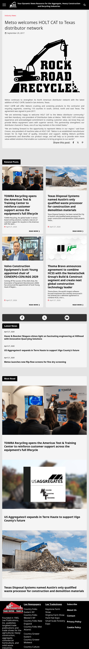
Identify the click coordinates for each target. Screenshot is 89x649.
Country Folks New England (33, 622)
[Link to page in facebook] (73, 142)
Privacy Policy (74, 621)
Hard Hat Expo (52, 617)
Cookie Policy (74, 627)
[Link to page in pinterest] (82, 142)
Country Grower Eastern (32, 635)
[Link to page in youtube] (67, 317)
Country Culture (31, 646)
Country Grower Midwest (32, 641)
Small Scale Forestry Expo (55, 622)
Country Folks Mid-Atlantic (33, 628)
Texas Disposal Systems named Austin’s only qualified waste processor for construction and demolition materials (65, 203)
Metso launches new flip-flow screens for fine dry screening (35, 361)
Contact (71, 616)
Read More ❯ (34, 231)
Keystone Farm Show (52, 610)
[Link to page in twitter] (78, 142)
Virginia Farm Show (54, 615)
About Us (72, 610)
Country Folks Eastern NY (30, 610)
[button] (84, 5)
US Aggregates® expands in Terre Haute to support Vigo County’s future (41, 350)
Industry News (10, 15)
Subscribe (72, 604)
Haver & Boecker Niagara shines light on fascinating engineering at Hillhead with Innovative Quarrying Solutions (44, 337)
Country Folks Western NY (30, 616)
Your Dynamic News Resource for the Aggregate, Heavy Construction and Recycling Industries (49, 4)
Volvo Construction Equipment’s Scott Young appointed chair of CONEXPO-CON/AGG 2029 (21, 271)
